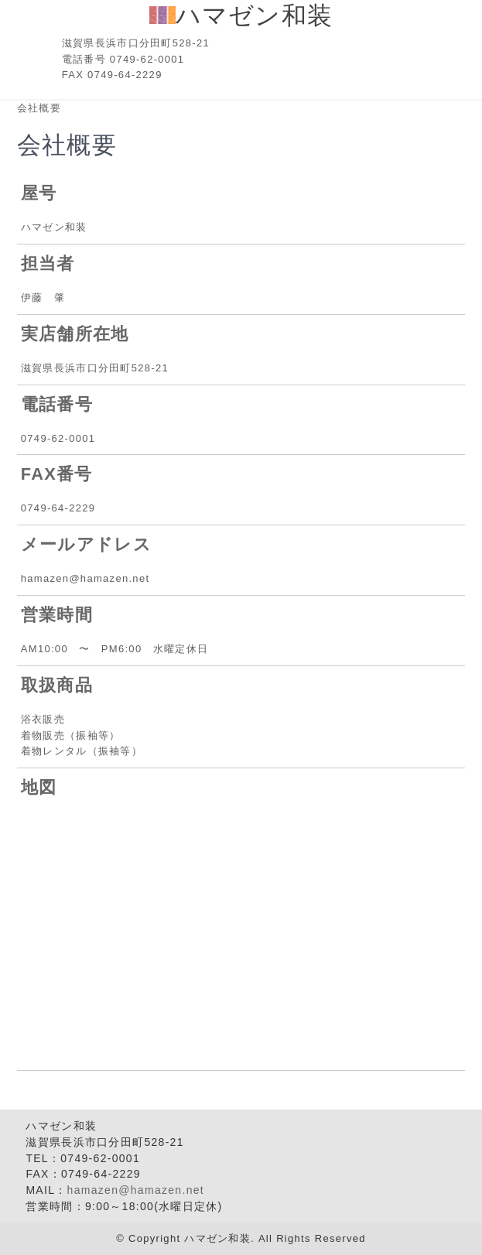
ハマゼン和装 (241, 15)
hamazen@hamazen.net (135, 1190)
